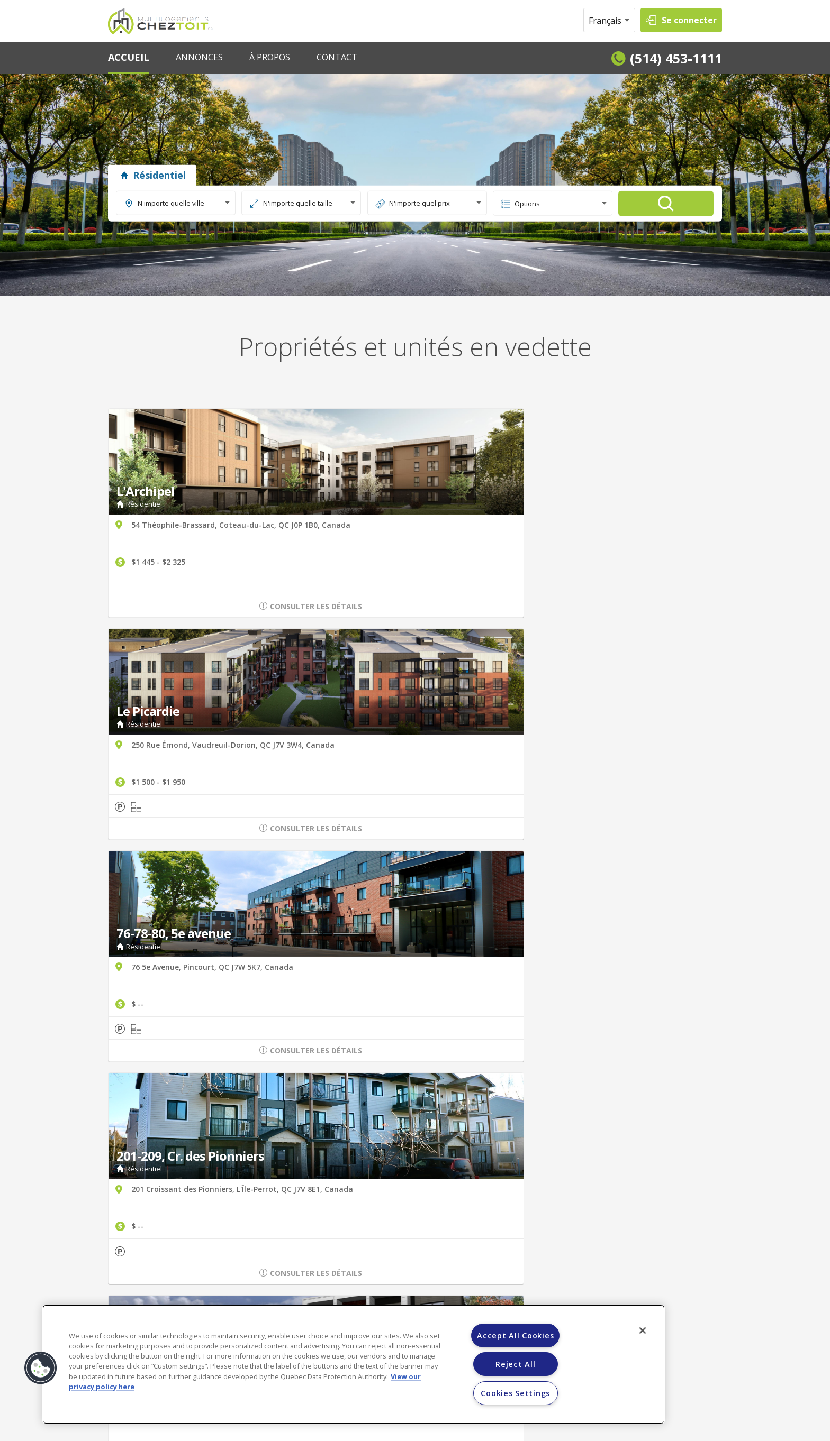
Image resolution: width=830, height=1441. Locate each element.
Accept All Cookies (515, 1335)
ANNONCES (199, 57)
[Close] (642, 1330)
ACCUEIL (128, 57)
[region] (353, 1364)
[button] (41, 1368)
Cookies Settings (515, 1393)
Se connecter (689, 20)
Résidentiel (152, 175)
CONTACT (337, 57)
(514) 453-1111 (676, 58)
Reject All (515, 1364)
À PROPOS (269, 57)
